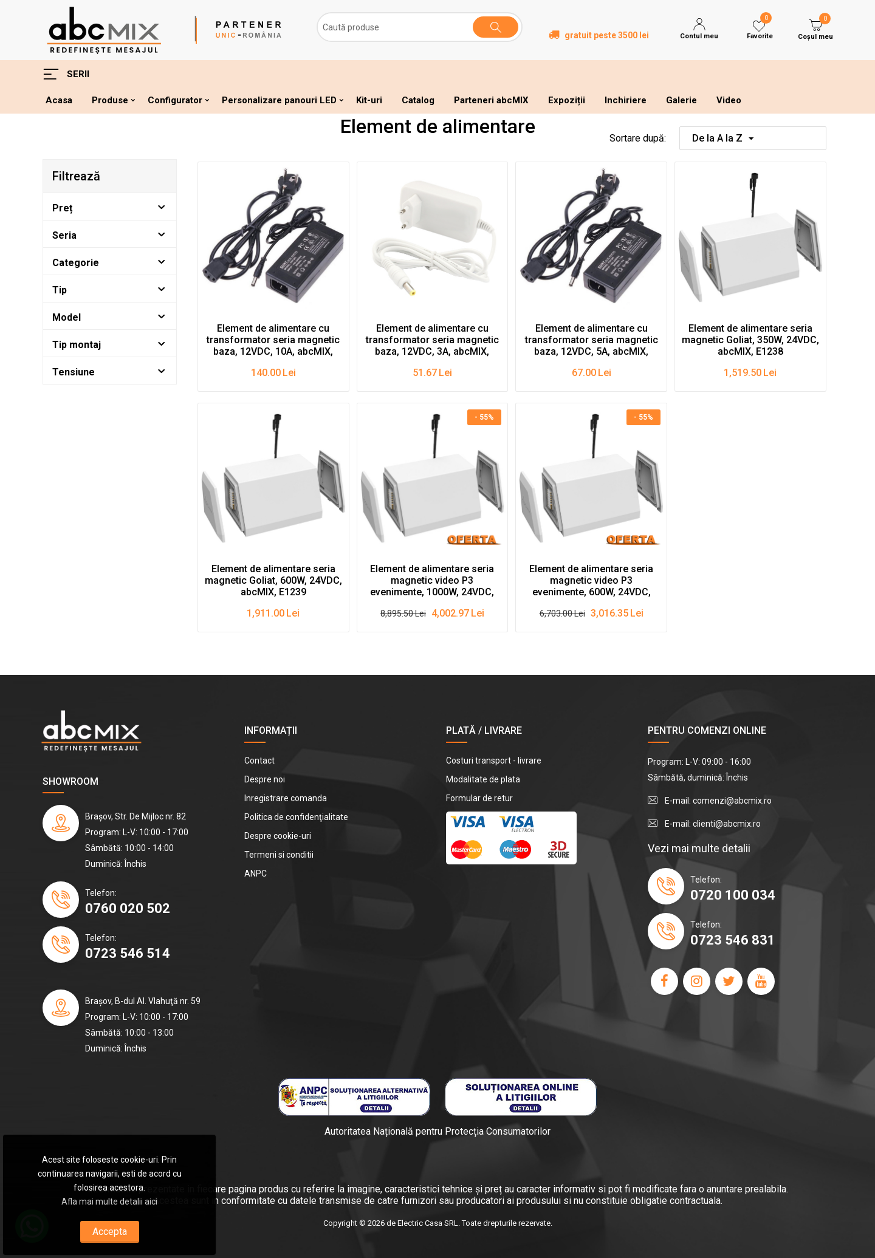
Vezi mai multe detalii (699, 848)
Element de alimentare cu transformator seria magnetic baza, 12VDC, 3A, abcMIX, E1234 (432, 340)
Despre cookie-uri (277, 836)
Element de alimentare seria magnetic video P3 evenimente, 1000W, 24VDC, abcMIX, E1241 (432, 580)
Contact (259, 760)
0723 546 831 (732, 940)
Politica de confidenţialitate (296, 817)
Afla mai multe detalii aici (109, 1201)
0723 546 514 (127, 953)
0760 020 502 (127, 908)
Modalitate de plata (483, 779)
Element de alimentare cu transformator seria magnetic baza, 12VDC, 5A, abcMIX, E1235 (591, 340)
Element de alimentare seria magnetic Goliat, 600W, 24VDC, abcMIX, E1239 (273, 580)
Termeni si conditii (279, 855)
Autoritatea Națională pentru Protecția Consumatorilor (437, 1131)
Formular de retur (479, 798)
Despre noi (264, 779)
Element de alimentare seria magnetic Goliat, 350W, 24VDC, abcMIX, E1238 (750, 340)
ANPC (255, 873)
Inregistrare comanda (285, 798)
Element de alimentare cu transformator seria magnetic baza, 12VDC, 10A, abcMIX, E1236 (273, 340)
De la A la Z (722, 140)
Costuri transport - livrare (493, 760)
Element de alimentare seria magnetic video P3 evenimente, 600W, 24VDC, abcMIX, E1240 (591, 580)
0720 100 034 (732, 895)
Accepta (109, 1231)
